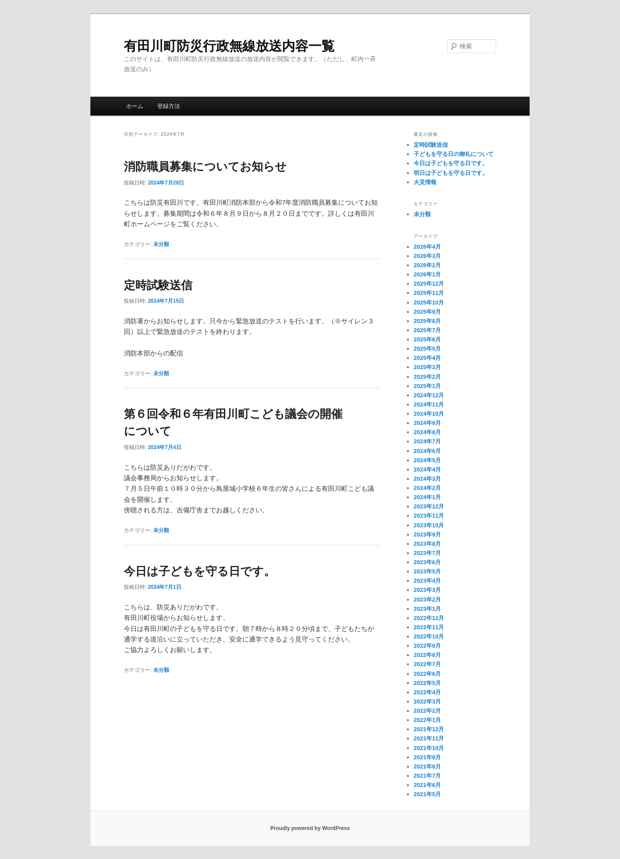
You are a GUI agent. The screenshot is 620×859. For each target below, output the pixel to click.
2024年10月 (429, 413)
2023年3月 (427, 590)
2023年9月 (427, 534)
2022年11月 (429, 627)
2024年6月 (427, 451)
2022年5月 (427, 683)
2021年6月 (427, 785)
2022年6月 (427, 674)
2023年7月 (427, 553)
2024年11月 (429, 404)
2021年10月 (429, 748)
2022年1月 (427, 720)
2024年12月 (429, 395)
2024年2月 (427, 488)
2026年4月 (427, 246)
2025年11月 (429, 293)
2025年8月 (427, 321)
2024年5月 (427, 460)
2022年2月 (427, 710)
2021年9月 (427, 757)
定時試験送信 (158, 285)
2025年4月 (427, 358)
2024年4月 (427, 469)
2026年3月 (427, 256)
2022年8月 (427, 655)
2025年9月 (427, 311)
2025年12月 (429, 283)
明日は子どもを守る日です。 (451, 173)
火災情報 (425, 182)
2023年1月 (427, 608)
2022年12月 (429, 618)
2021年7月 (427, 775)
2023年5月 (427, 571)
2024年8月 (427, 432)
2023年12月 (429, 506)
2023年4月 (427, 580)
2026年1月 (427, 274)
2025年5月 (427, 348)
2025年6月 (427, 339)
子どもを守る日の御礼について (454, 154)
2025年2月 (427, 376)
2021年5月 (427, 794)
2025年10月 (429, 302)
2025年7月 (427, 330)
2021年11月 (429, 738)
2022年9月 (427, 645)
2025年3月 (427, 367)
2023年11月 (429, 515)
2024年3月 (427, 478)
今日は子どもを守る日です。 (199, 571)
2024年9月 (427, 423)
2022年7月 (427, 664)
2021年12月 (429, 729)
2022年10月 (429, 636)
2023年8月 (427, 543)
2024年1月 (427, 497)
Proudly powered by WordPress (310, 828)
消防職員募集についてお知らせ (205, 166)
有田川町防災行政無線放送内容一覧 (229, 46)
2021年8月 (427, 766)
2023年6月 (427, 562)
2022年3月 (427, 701)
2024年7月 (427, 441)
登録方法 (168, 106)
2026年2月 (427, 265)
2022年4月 (427, 692)
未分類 (161, 244)
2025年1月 (427, 386)
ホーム (134, 106)
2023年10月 (429, 525)
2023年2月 (427, 599)
